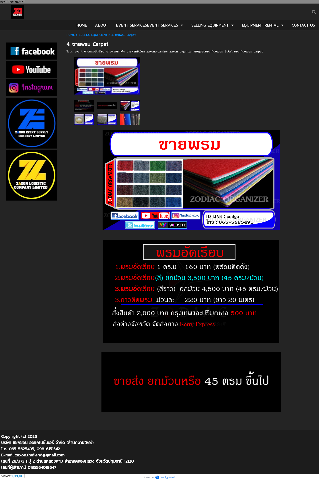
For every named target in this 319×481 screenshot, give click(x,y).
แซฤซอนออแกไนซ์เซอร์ (208, 51)
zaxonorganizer (157, 51)
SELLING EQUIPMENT (93, 35)
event (78, 51)
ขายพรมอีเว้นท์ (135, 51)
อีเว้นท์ (228, 51)
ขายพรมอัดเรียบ (94, 51)
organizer (186, 51)
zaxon (173, 51)
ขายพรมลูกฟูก (115, 51)
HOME (70, 35)
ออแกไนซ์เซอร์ (243, 51)
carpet (258, 51)
